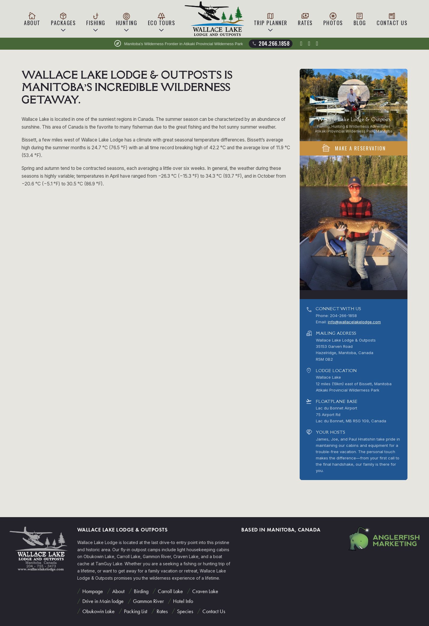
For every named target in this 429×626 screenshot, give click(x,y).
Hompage (92, 591)
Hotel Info (183, 601)
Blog (360, 19)
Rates (305, 19)
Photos (333, 19)
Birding (141, 591)
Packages (63, 19)
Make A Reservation (353, 148)
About (32, 19)
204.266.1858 (270, 43)
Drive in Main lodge (103, 601)
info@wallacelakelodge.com (354, 321)
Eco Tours (161, 19)
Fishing (95, 19)
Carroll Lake (170, 591)
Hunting (126, 19)
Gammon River (148, 601)
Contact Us (392, 19)
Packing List (135, 611)
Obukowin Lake (98, 611)
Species (185, 611)
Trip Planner (270, 19)
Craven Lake (205, 591)
